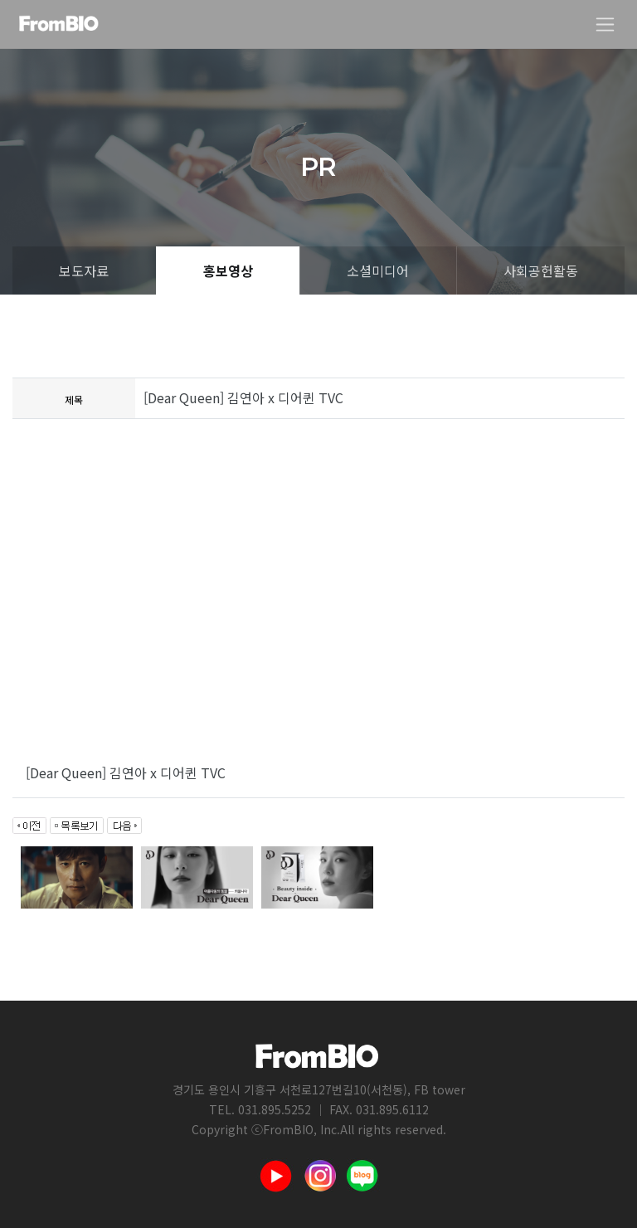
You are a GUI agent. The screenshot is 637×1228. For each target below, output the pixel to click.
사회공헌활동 (540, 270)
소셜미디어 (378, 270)
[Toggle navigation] (605, 24)
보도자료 (84, 270)
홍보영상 (228, 270)
